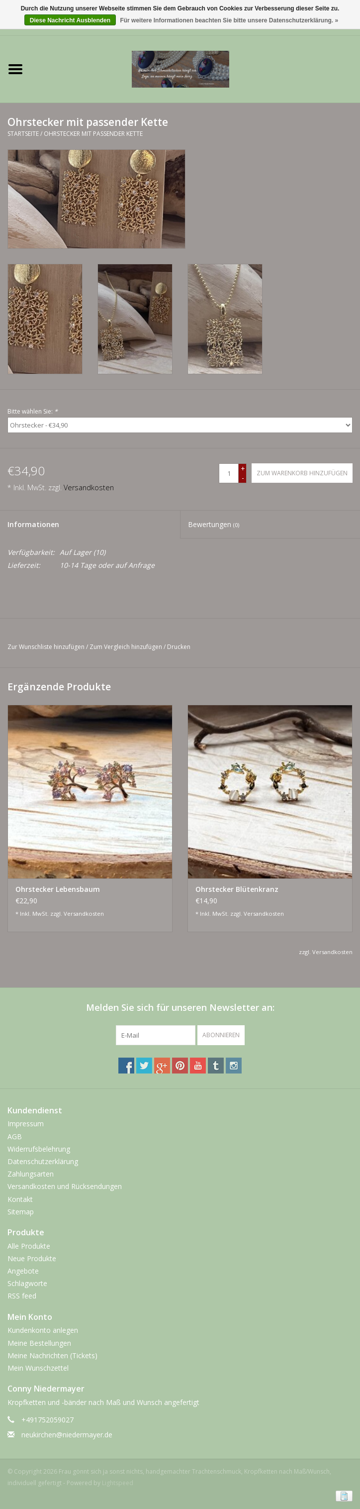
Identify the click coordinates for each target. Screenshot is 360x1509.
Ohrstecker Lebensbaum (57, 889)
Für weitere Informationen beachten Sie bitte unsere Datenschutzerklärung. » (229, 20)
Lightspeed (117, 1483)
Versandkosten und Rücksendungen (64, 1186)
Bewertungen (213, 524)
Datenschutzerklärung (42, 1161)
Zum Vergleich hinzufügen (127, 647)
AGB (14, 1136)
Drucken (178, 647)
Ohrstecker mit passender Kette (93, 133)
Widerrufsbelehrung (38, 1149)
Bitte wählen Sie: (32, 411)
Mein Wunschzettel (38, 1368)
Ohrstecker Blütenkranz (236, 889)
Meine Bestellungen (39, 1343)
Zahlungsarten (30, 1174)
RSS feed (21, 1295)
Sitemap (20, 1211)
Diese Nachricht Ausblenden (70, 20)
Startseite (23, 133)
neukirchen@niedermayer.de (66, 1434)
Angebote (23, 1271)
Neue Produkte (31, 1258)
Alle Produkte (28, 1246)
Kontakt (20, 1199)
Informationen (33, 524)
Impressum (25, 1123)
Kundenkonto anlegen (42, 1330)
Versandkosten (89, 487)
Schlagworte (27, 1283)
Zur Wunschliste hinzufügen (46, 647)
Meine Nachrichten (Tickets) (52, 1355)
